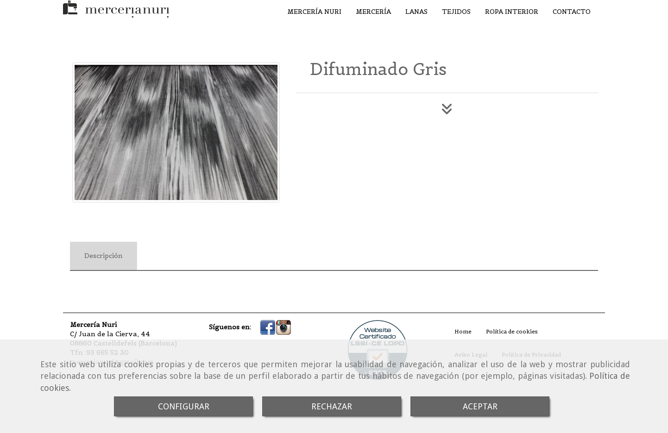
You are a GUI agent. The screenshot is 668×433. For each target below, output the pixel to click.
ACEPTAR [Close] (480, 406)
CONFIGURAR (183, 406)
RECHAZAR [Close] (331, 406)
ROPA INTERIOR (511, 11)
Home (463, 331)
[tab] (103, 256)
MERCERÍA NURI (314, 11)
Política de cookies (512, 331)
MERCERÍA (373, 11)
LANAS (416, 11)
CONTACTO (572, 11)
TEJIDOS (456, 11)
